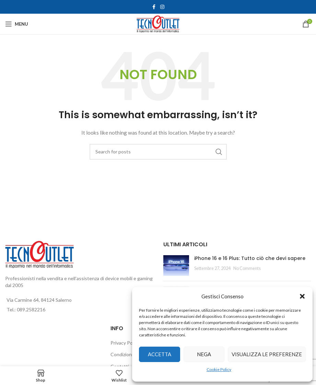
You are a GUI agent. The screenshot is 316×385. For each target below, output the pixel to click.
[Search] (158, 152)
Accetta (159, 354)
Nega (204, 354)
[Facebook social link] (154, 7)
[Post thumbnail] (176, 265)
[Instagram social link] (162, 7)
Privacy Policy (125, 343)
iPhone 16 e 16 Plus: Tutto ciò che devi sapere (249, 258)
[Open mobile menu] (17, 24)
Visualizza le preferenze (267, 354)
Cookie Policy (219, 369)
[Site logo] (158, 23)
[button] (302, 296)
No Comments (247, 268)
